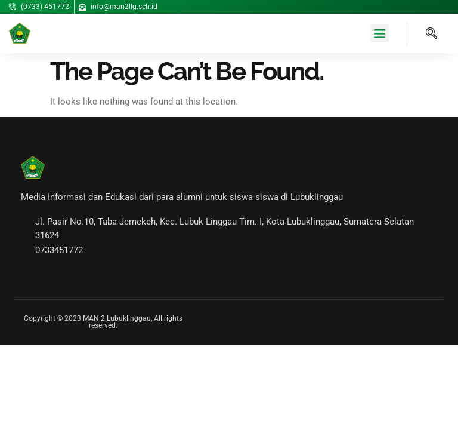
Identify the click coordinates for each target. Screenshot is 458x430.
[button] (379, 33)
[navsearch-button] (422, 35)
